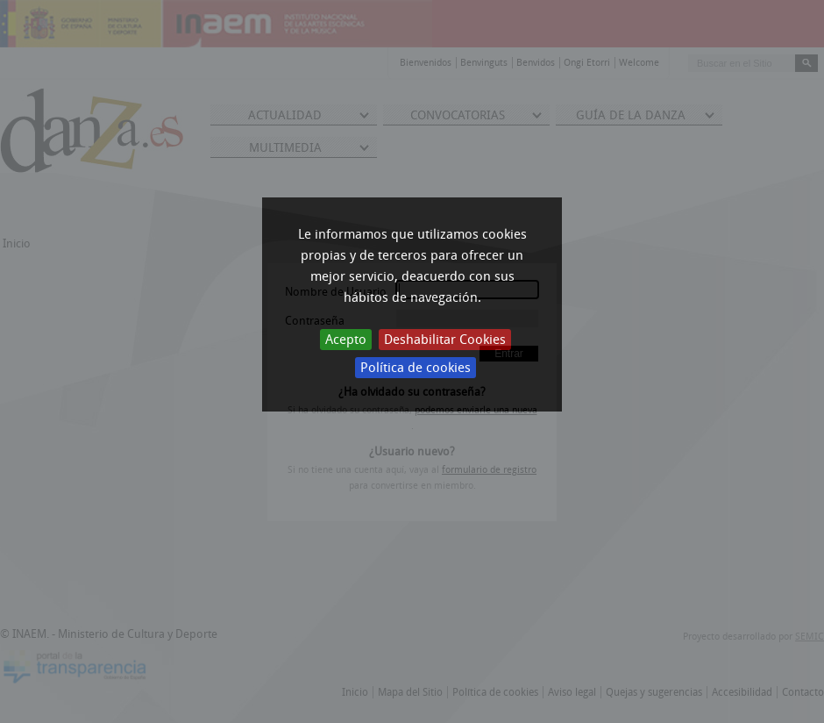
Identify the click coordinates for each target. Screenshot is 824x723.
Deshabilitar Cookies (445, 339)
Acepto (345, 339)
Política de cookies (415, 368)
